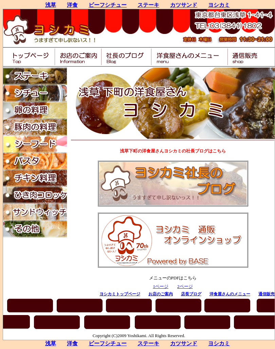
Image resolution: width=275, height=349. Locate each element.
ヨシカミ (219, 5)
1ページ (161, 286)
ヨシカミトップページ (119, 294)
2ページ (185, 286)
